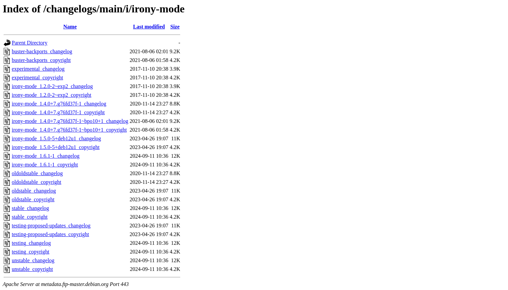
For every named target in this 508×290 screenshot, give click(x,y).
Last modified (149, 26)
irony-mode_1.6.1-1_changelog (46, 156)
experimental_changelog (38, 69)
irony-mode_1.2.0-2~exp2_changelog (52, 86)
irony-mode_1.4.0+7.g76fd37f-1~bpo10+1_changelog (70, 121)
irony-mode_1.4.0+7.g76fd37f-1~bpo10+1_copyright (69, 130)
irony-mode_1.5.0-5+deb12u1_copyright (55, 147)
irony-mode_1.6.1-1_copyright (45, 164)
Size (175, 26)
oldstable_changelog (34, 191)
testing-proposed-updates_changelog (51, 225)
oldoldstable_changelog (37, 173)
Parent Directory (29, 43)
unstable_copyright (32, 269)
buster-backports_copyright (41, 60)
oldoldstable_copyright (36, 182)
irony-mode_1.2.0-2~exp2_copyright (51, 95)
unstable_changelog (33, 260)
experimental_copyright (37, 77)
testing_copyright (30, 252)
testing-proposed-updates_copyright (50, 234)
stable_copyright (30, 217)
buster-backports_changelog (42, 51)
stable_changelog (30, 208)
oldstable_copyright (33, 199)
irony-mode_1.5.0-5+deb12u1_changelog (56, 138)
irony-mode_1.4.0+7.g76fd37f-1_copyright (58, 112)
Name (70, 26)
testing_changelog (31, 243)
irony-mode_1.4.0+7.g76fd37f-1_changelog (59, 103)
